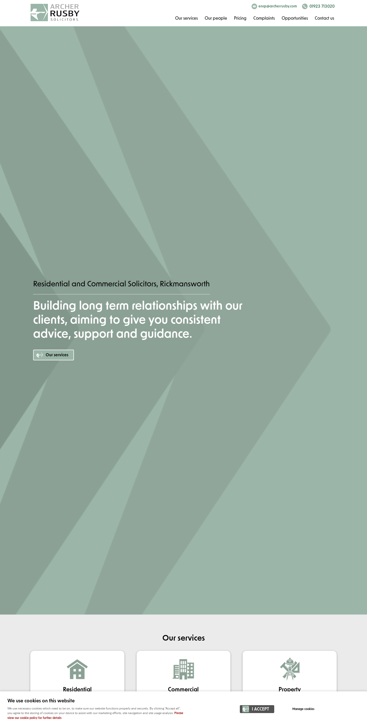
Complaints (264, 18)
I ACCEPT (260, 709)
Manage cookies (303, 709)
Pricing (240, 18)
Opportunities (295, 18)
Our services (186, 18)
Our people (216, 18)
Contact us (324, 18)
